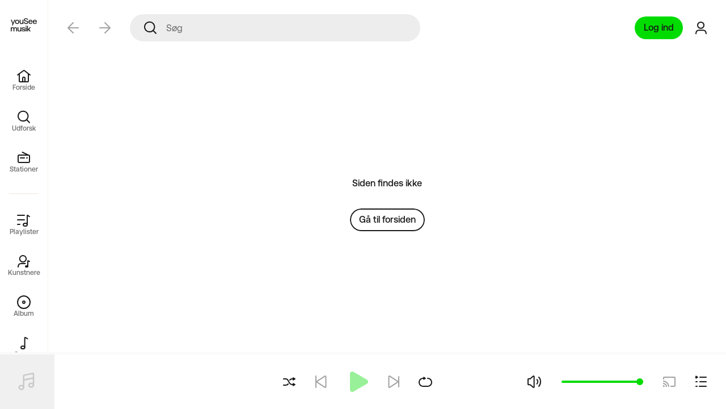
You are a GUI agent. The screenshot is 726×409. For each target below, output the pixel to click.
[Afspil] (357, 382)
